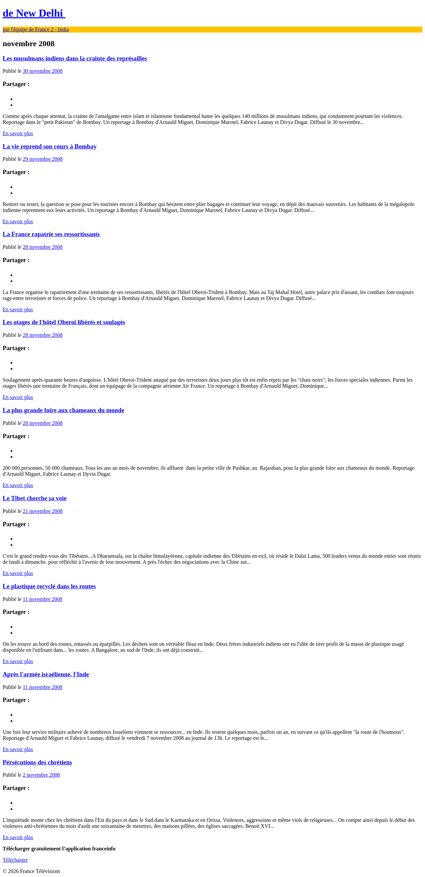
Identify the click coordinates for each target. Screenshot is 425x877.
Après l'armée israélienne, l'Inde (46, 674)
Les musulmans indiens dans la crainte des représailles (75, 58)
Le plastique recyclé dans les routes (49, 586)
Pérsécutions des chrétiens (37, 762)
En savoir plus (18, 133)
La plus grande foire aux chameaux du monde (63, 410)
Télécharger (15, 860)
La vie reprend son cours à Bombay (50, 146)
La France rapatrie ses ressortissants (51, 234)
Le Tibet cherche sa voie (34, 498)
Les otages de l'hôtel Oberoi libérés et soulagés (64, 322)
